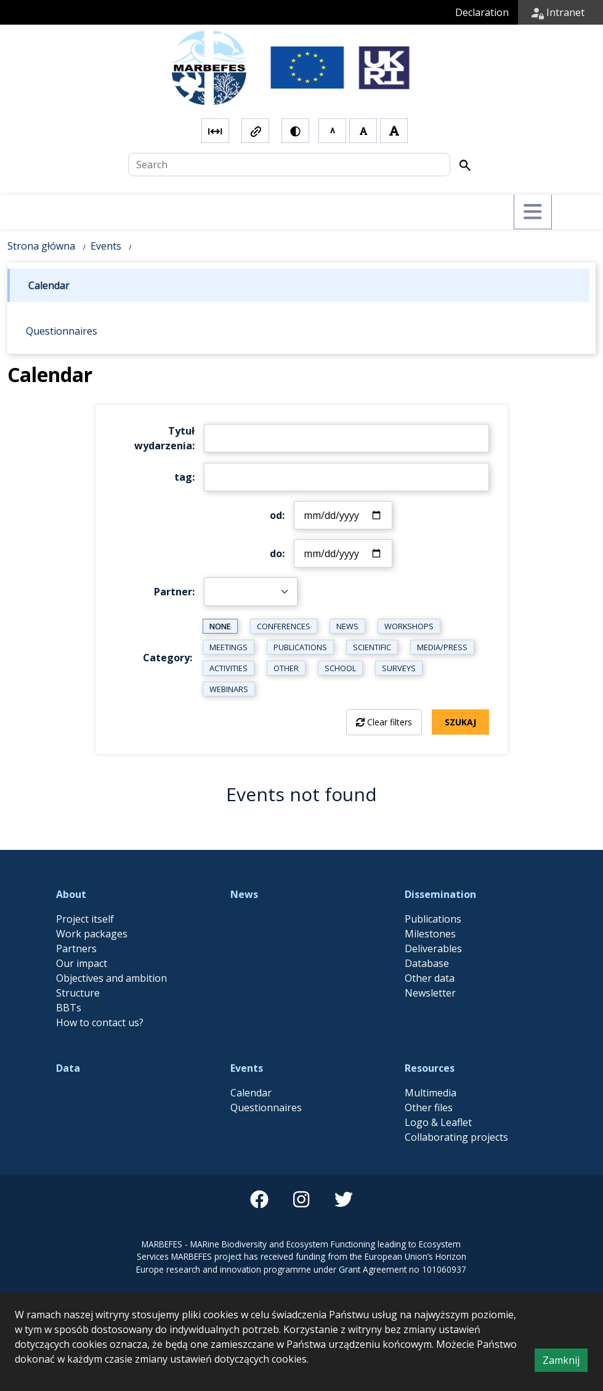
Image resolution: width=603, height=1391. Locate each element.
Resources (430, 1068)
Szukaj (460, 722)
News (347, 626)
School (340, 668)
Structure (78, 993)
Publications (300, 647)
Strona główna (41, 246)
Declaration (482, 12)
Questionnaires (266, 1107)
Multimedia (430, 1092)
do (276, 553)
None (220, 626)
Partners (76, 948)
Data (68, 1068)
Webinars (228, 689)
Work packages (91, 933)
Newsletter (430, 993)
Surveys (399, 668)
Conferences (283, 626)
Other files (429, 1107)
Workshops (409, 626)
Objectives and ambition (111, 978)
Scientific (372, 647)
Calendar (251, 1092)
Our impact (81, 963)
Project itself (85, 919)
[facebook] (259, 1199)
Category (166, 657)
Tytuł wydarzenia (164, 438)
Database (427, 963)
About (71, 894)
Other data (430, 978)
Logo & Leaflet (438, 1122)
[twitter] (344, 1199)
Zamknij (565, 1362)
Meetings (228, 647)
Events (106, 246)
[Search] (289, 164)
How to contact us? (100, 1022)
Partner (173, 591)
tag (183, 477)
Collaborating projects (456, 1137)
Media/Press (442, 647)
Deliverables (433, 948)
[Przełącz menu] (532, 212)
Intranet (558, 12)
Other (286, 668)
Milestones (430, 933)
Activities (228, 668)
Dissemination (440, 894)
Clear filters (389, 722)
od (276, 515)
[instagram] (301, 1199)
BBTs (68, 1007)
